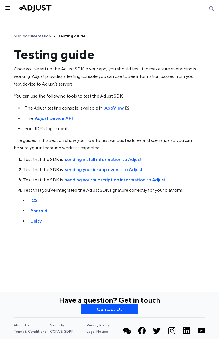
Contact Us (110, 309)
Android (38, 210)
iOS (34, 200)
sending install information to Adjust (103, 159)
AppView (117, 108)
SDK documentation (32, 36)
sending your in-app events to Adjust (104, 169)
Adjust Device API (54, 118)
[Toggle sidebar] (7, 7)
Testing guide (72, 36)
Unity (36, 221)
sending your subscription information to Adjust (115, 180)
